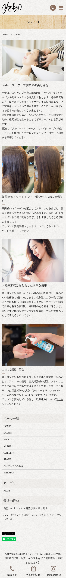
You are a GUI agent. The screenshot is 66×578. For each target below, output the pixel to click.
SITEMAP (9, 472)
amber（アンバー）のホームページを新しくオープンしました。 (32, 517)
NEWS (7, 490)
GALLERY (9, 453)
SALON (8, 433)
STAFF (7, 459)
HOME (5, 34)
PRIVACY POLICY (13, 466)
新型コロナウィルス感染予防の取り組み (26, 508)
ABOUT (8, 439)
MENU (7, 446)
